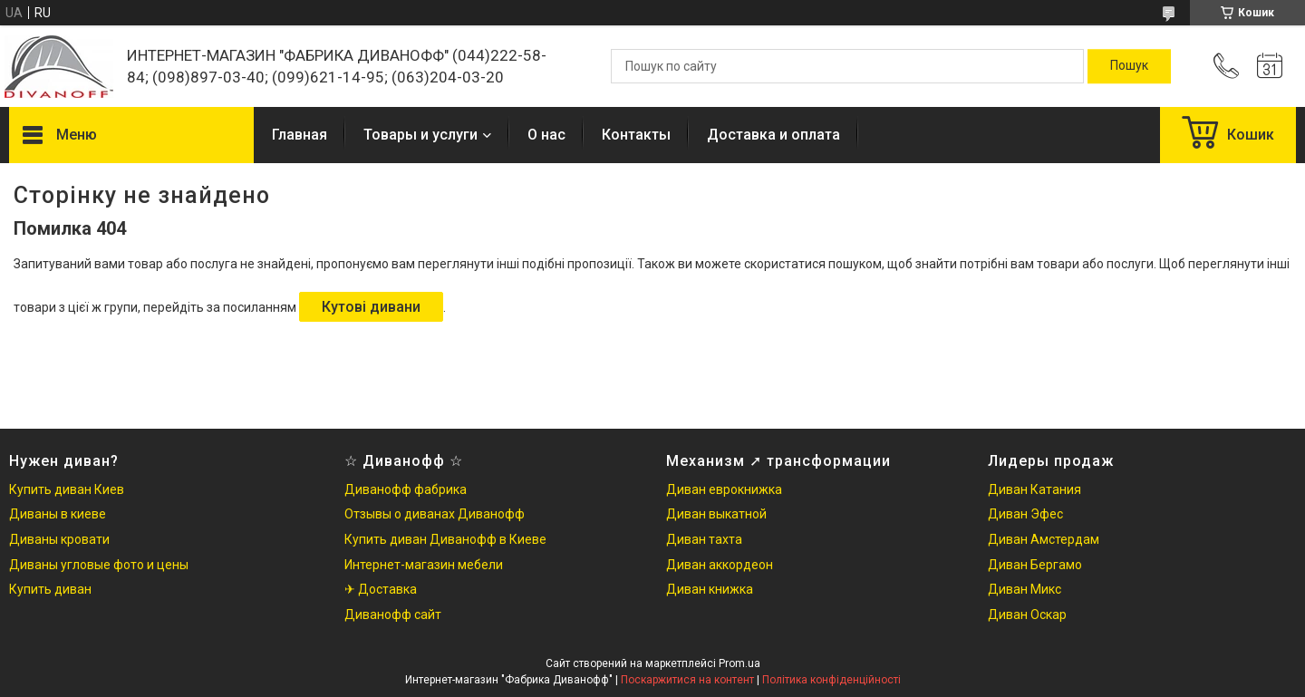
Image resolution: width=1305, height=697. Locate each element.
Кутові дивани (371, 306)
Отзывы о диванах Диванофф (434, 514)
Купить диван (50, 589)
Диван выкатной (716, 514)
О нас (546, 134)
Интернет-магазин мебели (423, 564)
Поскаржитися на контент (687, 679)
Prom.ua (739, 663)
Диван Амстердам (1043, 539)
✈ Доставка (380, 589)
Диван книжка (709, 589)
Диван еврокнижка (724, 489)
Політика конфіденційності (831, 679)
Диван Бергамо (1035, 564)
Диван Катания (1034, 489)
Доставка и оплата (773, 134)
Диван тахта (704, 539)
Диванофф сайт (392, 614)
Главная (299, 134)
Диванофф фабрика (405, 489)
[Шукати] (1129, 66)
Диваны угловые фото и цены (98, 564)
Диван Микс (1024, 589)
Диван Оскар (1027, 614)
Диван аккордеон (719, 564)
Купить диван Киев (66, 489)
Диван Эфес (1025, 514)
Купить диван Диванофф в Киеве (445, 539)
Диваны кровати (59, 539)
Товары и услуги (420, 134)
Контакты (636, 134)
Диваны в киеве (57, 514)
